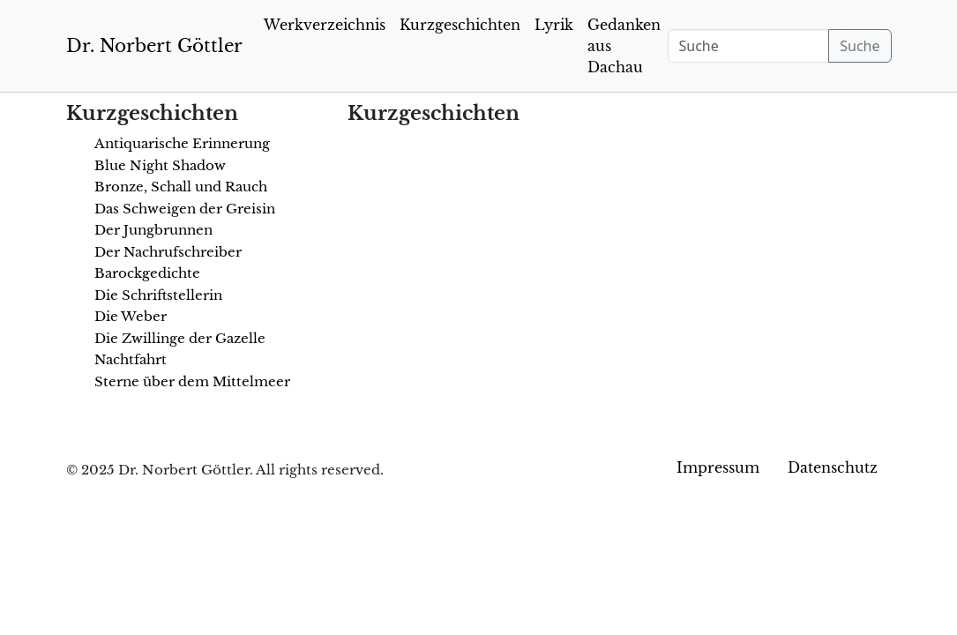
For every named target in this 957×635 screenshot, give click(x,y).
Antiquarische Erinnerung (182, 143)
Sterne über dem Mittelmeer (192, 381)
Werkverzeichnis (324, 25)
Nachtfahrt (130, 359)
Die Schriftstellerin (158, 295)
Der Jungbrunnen (153, 229)
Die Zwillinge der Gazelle (179, 338)
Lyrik (554, 25)
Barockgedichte (147, 273)
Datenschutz (833, 467)
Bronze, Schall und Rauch (180, 186)
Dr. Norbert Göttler (154, 45)
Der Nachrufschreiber (168, 251)
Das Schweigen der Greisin (184, 208)
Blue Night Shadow (160, 165)
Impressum (718, 467)
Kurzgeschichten (460, 25)
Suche (859, 46)
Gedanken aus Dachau (624, 46)
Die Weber (130, 316)
